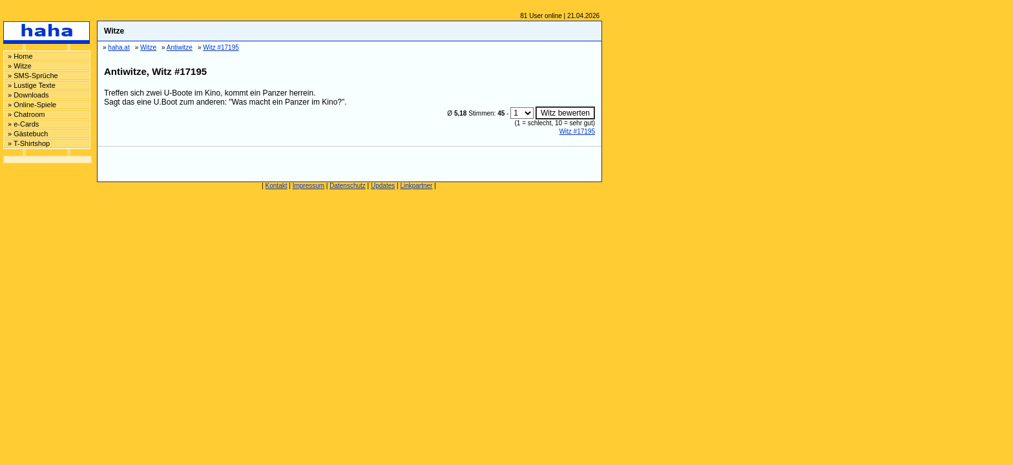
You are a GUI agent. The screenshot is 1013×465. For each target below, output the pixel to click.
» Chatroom (26, 114)
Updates (383, 185)
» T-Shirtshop (29, 143)
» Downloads (28, 95)
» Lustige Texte (32, 85)
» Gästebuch (28, 134)
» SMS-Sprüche (33, 75)
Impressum (308, 185)
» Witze (20, 66)
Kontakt (276, 185)
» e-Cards (23, 124)
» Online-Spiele (32, 104)
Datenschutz (347, 185)
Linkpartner (416, 185)
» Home (20, 56)
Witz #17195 (577, 131)
